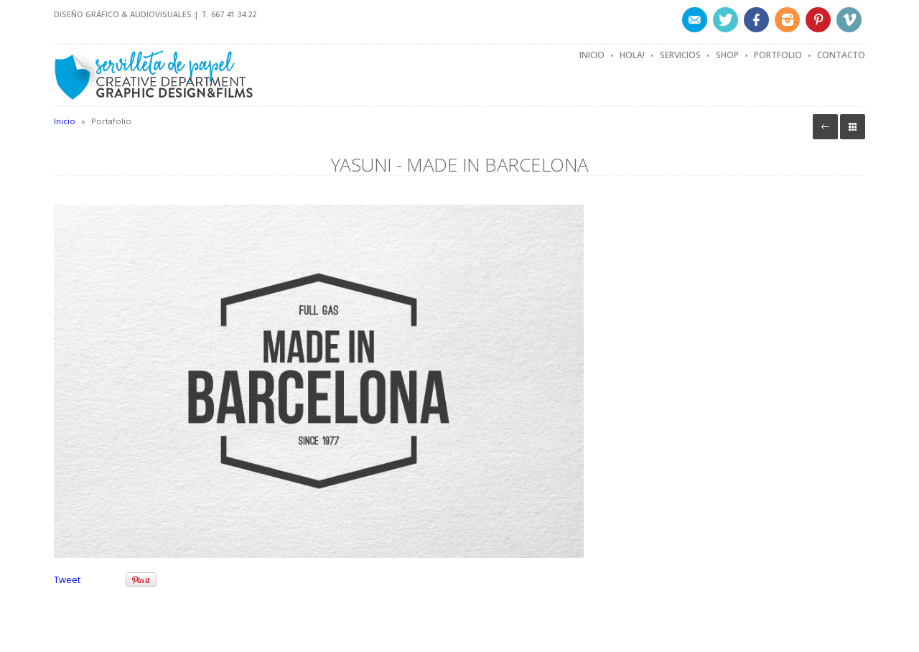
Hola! (632, 55)
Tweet (67, 579)
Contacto (841, 55)
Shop (727, 55)
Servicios (680, 55)
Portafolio (852, 126)
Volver (825, 126)
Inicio (592, 55)
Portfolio (778, 55)
